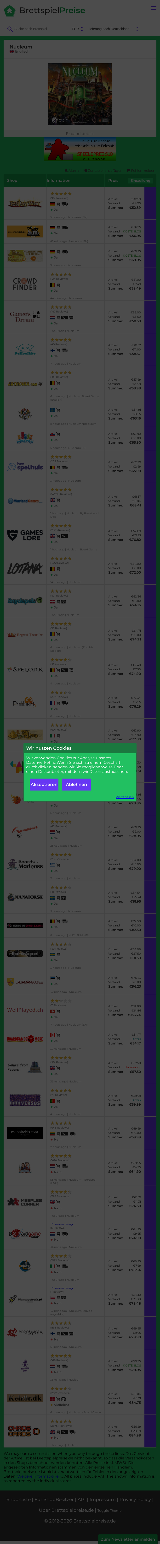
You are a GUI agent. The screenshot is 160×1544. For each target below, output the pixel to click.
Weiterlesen (125, 797)
